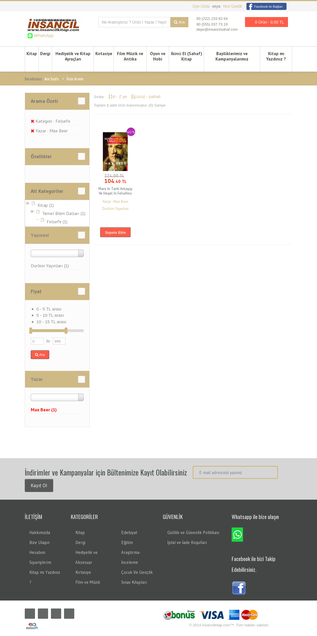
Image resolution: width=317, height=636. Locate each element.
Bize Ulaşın (39, 542)
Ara (179, 22)
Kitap (31, 53)
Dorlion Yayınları (115, 208)
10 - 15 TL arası (51, 321)
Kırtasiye (103, 53)
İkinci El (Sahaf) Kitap (186, 56)
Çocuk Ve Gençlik (137, 572)
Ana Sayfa (51, 79)
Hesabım (37, 552)
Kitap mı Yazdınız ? (276, 56)
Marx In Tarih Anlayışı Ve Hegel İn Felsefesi (115, 191)
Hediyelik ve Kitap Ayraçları (72, 56)
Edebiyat (129, 532)
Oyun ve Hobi (157, 56)
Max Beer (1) (44, 409)
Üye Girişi (201, 6)
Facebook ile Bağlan (264, 6)
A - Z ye (118, 96)
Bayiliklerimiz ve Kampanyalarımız (231, 56)
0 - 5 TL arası (48, 308)
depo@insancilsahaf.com (217, 29)
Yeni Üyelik (232, 6)
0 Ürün (265, 22)
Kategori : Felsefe (50, 121)
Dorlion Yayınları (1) (50, 265)
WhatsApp (43, 35)
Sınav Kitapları (134, 582)
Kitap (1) (46, 205)
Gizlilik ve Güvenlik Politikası (193, 532)
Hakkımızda (39, 532)
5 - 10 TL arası (50, 315)
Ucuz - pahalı (145, 96)
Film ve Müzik (87, 582)
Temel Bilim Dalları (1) (63, 213)
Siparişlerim (40, 562)
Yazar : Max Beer (49, 131)
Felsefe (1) (57, 221)
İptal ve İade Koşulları (187, 542)
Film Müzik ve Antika (130, 56)
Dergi (45, 53)
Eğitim (127, 542)
